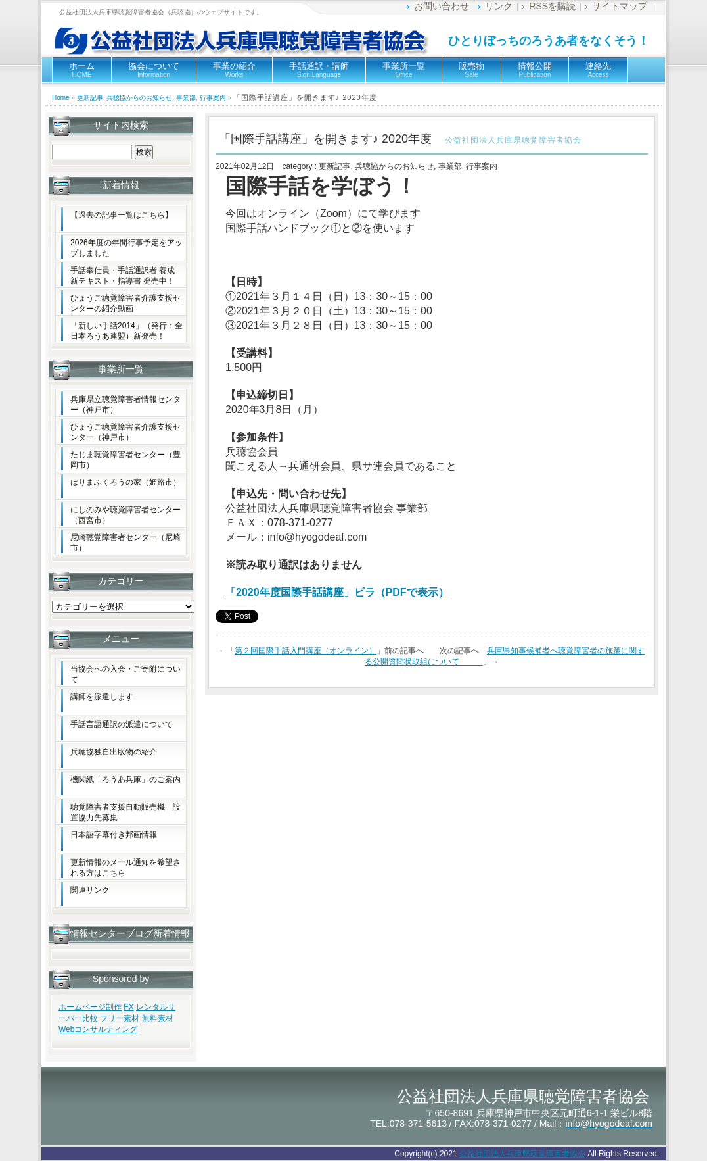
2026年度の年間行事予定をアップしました (126, 248)
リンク (499, 6)
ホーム (82, 69)
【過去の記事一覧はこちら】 (121, 215)
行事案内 (213, 97)
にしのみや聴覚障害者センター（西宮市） (125, 515)
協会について (153, 69)
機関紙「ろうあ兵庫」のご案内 (125, 779)
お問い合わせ (441, 6)
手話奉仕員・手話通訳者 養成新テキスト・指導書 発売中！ (122, 275)
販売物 (471, 69)
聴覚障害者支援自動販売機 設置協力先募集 (125, 812)
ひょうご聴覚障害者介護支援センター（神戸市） (125, 432)
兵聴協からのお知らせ (139, 97)
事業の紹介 (234, 69)
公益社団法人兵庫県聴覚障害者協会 (522, 1153)
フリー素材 (119, 1018)
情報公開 (535, 69)
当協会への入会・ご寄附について (125, 674)
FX (128, 1007)
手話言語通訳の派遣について (121, 724)
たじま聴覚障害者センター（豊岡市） (125, 460)
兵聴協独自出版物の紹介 (113, 751)
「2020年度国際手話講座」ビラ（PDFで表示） (337, 592)
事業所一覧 (403, 69)
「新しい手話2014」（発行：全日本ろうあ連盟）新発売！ (126, 331)
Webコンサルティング (97, 1029)
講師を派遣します (101, 696)
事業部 (186, 97)
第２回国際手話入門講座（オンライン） (305, 650)
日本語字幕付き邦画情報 (113, 834)
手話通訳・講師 (319, 69)
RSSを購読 (552, 6)
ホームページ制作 (90, 1007)
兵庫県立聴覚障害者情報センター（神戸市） (125, 404)
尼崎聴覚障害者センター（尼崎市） (125, 543)
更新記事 (90, 97)
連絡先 (598, 69)
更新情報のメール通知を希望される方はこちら (125, 867)
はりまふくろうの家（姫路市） (125, 482)
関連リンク (90, 890)
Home (61, 97)
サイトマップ (619, 6)
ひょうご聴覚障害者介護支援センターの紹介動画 (125, 303)
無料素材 (157, 1018)
